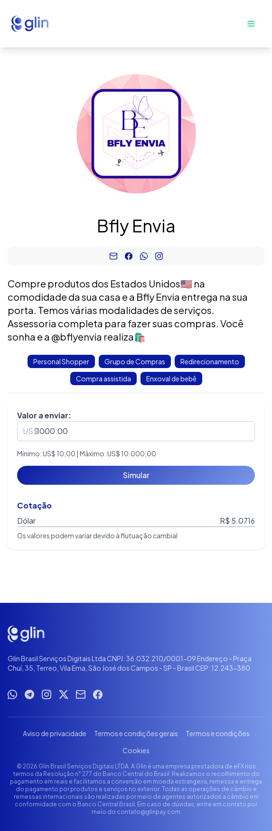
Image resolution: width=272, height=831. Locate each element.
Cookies (136, 750)
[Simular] (136, 475)
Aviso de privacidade (54, 733)
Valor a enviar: (44, 415)
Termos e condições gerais (136, 733)
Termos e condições (218, 733)
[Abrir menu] (251, 23)
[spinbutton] (136, 431)
